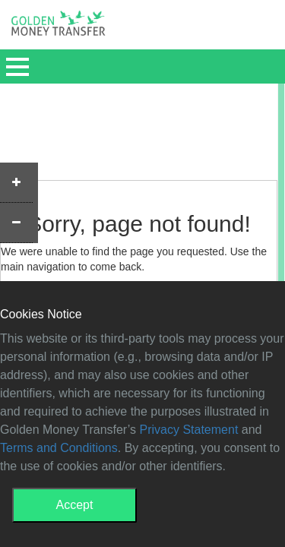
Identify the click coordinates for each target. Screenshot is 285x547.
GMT (58, 27)
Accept (74, 504)
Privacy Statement (189, 429)
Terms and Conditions (59, 447)
